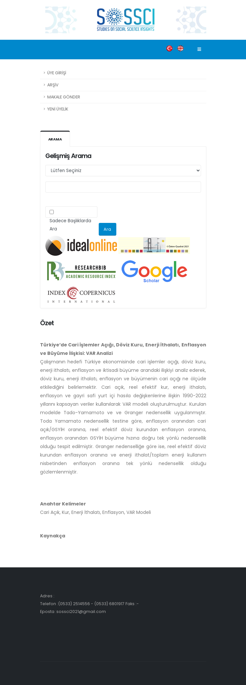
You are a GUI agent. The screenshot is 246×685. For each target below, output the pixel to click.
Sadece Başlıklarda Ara (70, 225)
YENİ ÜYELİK (57, 109)
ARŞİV (53, 85)
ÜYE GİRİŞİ (56, 73)
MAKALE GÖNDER (63, 97)
